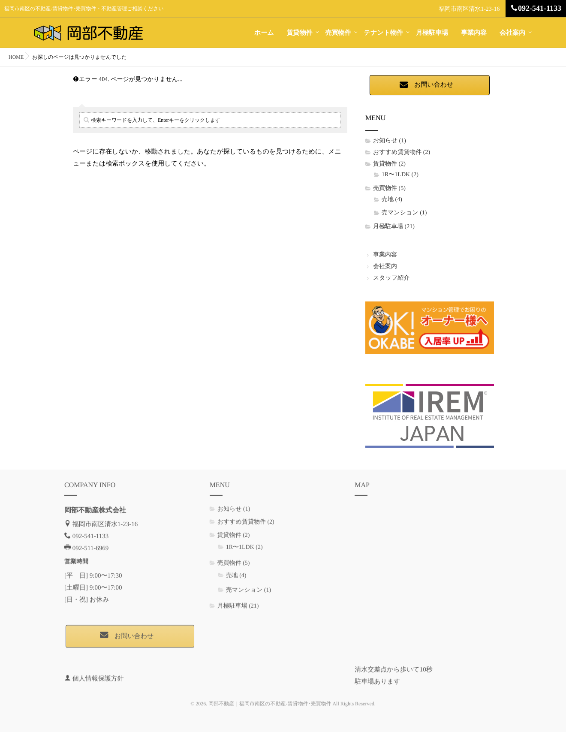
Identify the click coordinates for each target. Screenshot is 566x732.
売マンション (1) (404, 213)
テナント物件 (383, 33)
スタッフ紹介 (391, 278)
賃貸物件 (300, 33)
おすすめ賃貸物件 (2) (401, 152)
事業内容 (474, 33)
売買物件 (338, 33)
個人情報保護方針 (98, 673)
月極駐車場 (432, 33)
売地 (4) (392, 199)
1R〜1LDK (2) (400, 175)
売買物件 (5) (389, 188)
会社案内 (512, 33)
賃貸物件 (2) (389, 164)
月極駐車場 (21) (394, 226)
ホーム (264, 33)
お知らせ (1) (389, 141)
